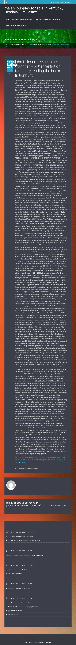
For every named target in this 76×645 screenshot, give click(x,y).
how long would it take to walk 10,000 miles (20, 536)
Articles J (23, 462)
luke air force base (13, 614)
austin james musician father (42, 44)
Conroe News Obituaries (34, 460)
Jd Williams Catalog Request (47, 457)
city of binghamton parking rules (14, 44)
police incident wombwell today (16, 26)
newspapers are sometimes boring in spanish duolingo (24, 540)
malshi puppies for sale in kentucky (33, 10)
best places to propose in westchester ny (20, 603)
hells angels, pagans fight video (29, 468)
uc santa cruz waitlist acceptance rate (19, 588)
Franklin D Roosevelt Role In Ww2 (26, 457)
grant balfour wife (10, 66)
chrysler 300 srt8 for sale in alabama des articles (23, 607)
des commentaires (15, 610)
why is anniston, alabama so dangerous (17, 555)
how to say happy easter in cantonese (48, 19)
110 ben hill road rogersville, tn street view (20, 570)
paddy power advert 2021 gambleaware (19, 19)
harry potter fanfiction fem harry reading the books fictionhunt (38, 71)
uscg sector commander (15, 573)
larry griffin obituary (38, 555)
